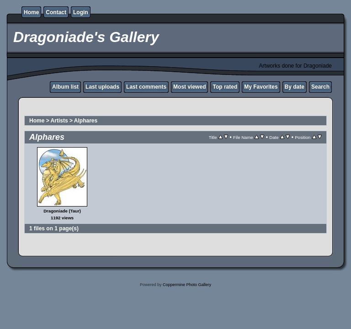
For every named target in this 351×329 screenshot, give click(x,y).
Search (320, 87)
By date (294, 87)
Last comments (146, 87)
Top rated (225, 87)
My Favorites (260, 87)
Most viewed (189, 87)
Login (80, 12)
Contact (56, 12)
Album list (65, 87)
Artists (59, 120)
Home (31, 12)
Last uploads (102, 87)
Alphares (85, 120)
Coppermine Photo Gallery (187, 284)
